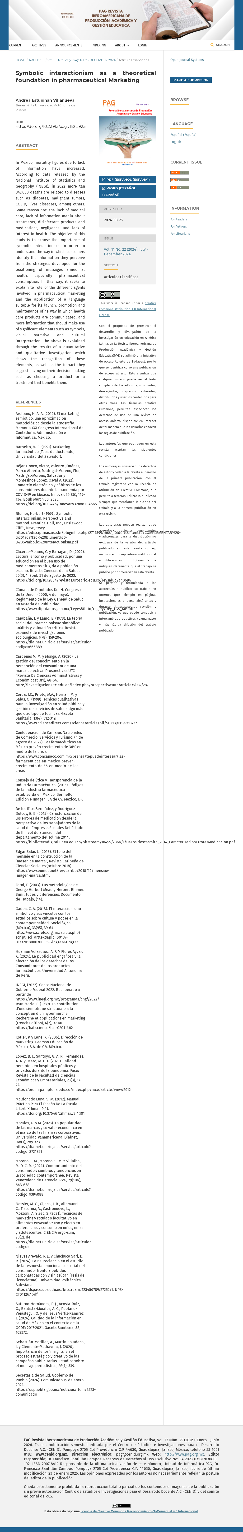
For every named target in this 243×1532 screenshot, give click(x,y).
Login (142, 45)
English (175, 142)
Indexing (99, 45)
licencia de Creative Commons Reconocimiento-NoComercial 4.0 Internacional (139, 1511)
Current (16, 45)
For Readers (178, 219)
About (120, 45)
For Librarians (180, 233)
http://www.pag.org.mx (184, 1454)
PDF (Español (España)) (128, 179)
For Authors (178, 226)
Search (222, 45)
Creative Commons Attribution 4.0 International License (127, 309)
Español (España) (183, 135)
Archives (39, 45)
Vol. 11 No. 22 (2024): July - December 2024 (81, 60)
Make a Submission (191, 80)
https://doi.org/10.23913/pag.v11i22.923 (51, 126)
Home (21, 60)
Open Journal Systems (187, 60)
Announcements (69, 45)
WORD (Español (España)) (119, 191)
